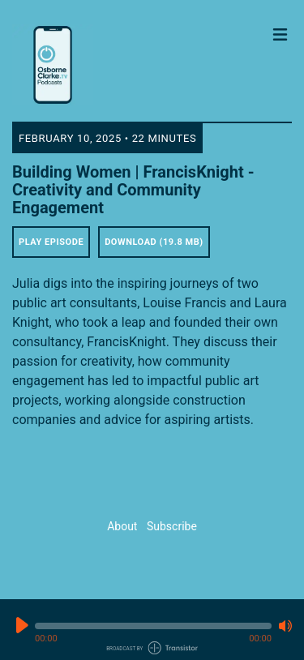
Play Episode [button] (51, 242)
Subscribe (172, 526)
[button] (153, 626)
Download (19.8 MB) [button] (154, 242)
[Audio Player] (152, 629)
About (122, 526)
